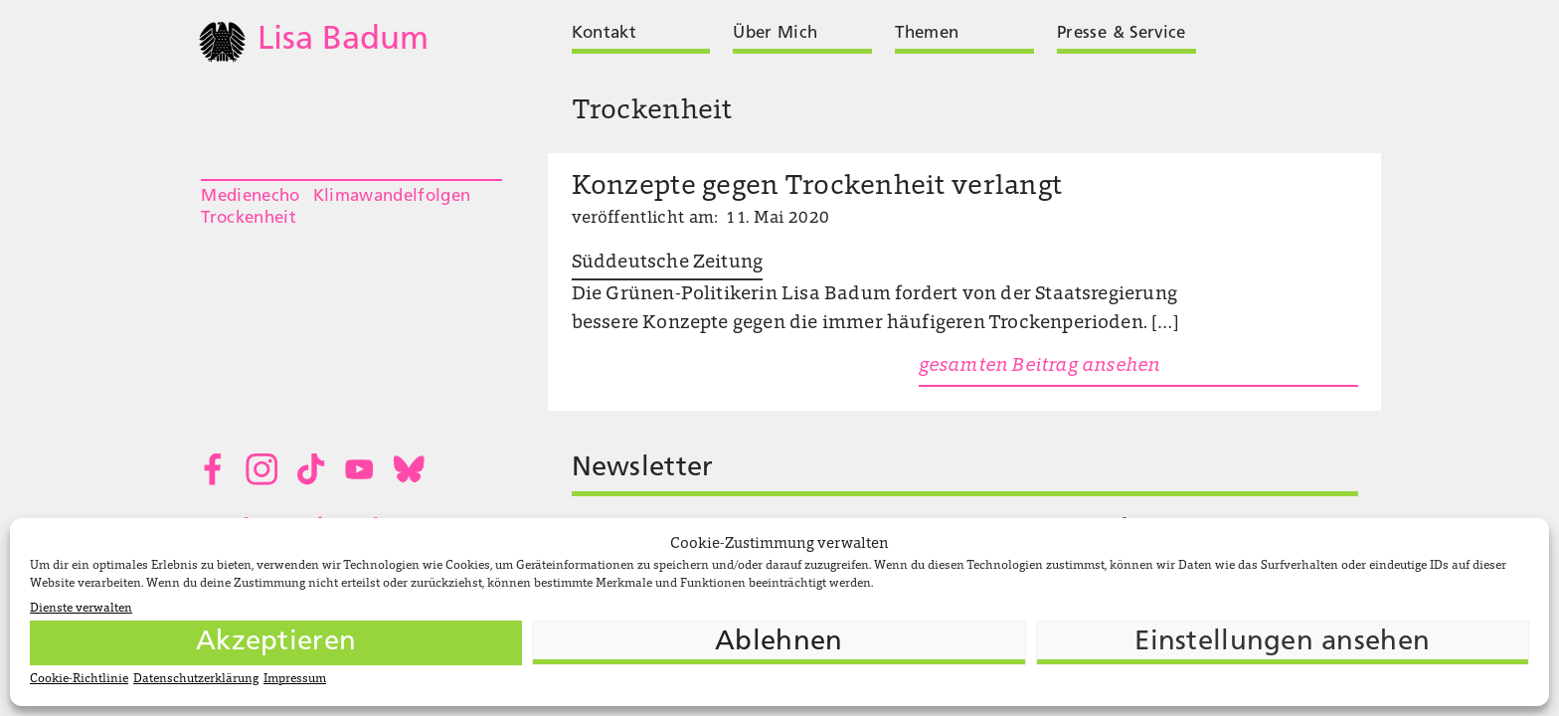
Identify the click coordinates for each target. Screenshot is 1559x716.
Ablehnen (778, 642)
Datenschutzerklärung (196, 679)
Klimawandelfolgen (392, 196)
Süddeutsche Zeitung (668, 263)
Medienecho (250, 196)
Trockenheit (248, 218)
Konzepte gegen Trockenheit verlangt (817, 187)
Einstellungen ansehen (1282, 642)
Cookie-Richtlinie (79, 679)
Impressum (294, 679)
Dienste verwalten (81, 609)
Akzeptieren (276, 642)
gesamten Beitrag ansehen (1039, 366)
